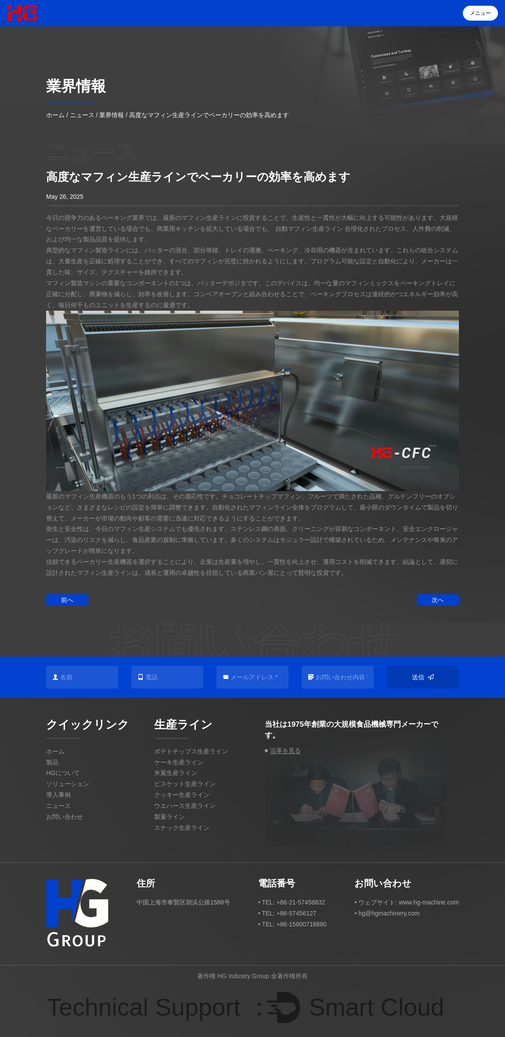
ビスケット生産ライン (185, 783)
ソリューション (67, 783)
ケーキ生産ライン (178, 762)
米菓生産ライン (175, 772)
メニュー (480, 13)
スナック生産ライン (181, 827)
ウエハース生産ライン (185, 805)
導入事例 (58, 794)
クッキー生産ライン (181, 794)
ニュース (82, 114)
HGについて (63, 772)
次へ (438, 599)
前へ (67, 599)
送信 (423, 677)
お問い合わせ (64, 816)
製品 (52, 762)
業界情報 (111, 114)
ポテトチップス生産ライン (191, 751)
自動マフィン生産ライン (310, 228)
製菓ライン (169, 816)
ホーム (55, 114)
